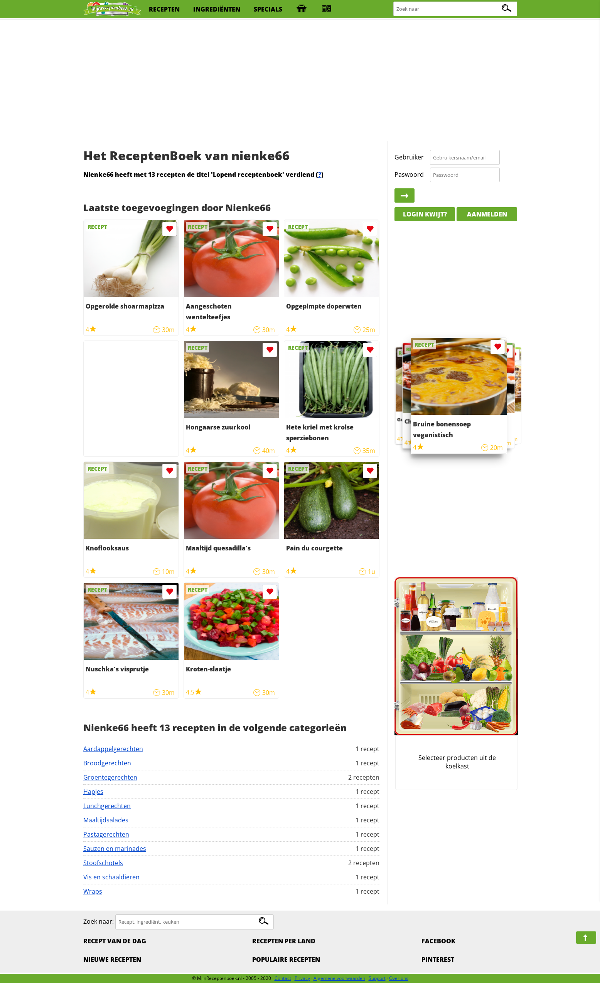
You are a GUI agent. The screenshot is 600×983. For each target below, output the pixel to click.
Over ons (398, 978)
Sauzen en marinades (114, 848)
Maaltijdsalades (105, 820)
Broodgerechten (107, 763)
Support (377, 978)
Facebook (438, 941)
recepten (164, 9)
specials (268, 9)
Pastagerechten (106, 834)
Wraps (92, 891)
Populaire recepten (286, 959)
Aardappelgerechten (113, 749)
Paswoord (409, 174)
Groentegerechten (110, 777)
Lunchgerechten (107, 806)
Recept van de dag (114, 941)
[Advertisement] (300, 81)
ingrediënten (216, 9)
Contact (283, 978)
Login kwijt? (425, 214)
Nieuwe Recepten (112, 959)
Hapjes (93, 791)
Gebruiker (409, 157)
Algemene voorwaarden (339, 978)
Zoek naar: (98, 921)
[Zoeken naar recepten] (455, 9)
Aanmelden (487, 214)
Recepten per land (283, 941)
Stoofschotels (103, 863)
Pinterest (437, 959)
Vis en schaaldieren (111, 877)
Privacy (302, 978)
